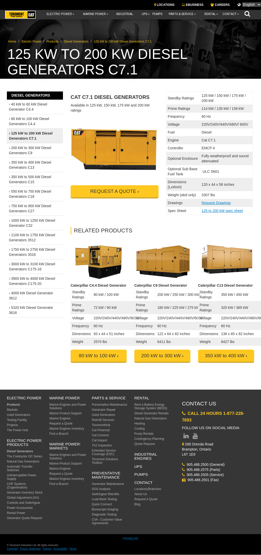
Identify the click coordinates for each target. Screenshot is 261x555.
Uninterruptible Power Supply (21, 477)
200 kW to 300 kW (161, 355)
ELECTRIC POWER (24, 398)
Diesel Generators (76, 41)
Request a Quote (61, 423)
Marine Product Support (65, 413)
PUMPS (141, 474)
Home (12, 41)
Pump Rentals (143, 433)
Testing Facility (17, 420)
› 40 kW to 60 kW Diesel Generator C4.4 (28, 106)
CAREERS (220, 5)
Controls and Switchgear (23, 503)
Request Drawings (216, 203)
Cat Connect (100, 435)
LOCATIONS (164, 5)
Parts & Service (181, 14)
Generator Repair (103, 410)
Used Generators (18, 415)
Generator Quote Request (24, 518)
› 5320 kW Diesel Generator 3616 (31, 310)
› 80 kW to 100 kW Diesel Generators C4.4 (29, 121)
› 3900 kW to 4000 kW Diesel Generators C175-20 (32, 281)
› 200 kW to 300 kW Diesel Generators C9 (30, 150)
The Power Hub (17, 430)
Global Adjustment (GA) (23, 497)
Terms (73, 548)
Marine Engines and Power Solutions (67, 406)
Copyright (12, 548)
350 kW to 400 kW (224, 355)
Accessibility (60, 548)
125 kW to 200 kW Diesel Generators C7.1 (123, 41)
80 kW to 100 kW (97, 355)
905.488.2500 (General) (203, 465)
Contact (230, 14)
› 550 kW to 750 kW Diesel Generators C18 (30, 194)
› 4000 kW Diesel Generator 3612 (31, 295)
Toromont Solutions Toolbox (105, 461)
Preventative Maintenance (109, 404)
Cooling (139, 428)
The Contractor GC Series (24, 456)
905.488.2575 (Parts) (201, 470)
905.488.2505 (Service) (203, 475)
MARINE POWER (64, 398)
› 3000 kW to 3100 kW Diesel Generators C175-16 (32, 266)
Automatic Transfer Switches (20, 468)
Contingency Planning (149, 439)
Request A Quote (146, 499)
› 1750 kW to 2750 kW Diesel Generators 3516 (32, 252)
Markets (12, 410)
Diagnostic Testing (104, 514)
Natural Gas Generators (23, 461)
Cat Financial (101, 430)
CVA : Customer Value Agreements (107, 521)
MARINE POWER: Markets (65, 446)
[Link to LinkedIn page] (186, 437)
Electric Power (59, 14)
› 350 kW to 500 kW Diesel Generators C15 (30, 179)
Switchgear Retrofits (105, 494)
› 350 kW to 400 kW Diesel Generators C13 (30, 164)
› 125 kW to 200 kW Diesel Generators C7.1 (31, 135)
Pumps (157, 14)
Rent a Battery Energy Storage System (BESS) (150, 406)
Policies (47, 548)
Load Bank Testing (104, 499)
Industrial (124, 14)
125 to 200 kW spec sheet (222, 211)
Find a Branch (59, 433)
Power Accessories (20, 508)
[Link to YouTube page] (195, 437)
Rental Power (16, 513)
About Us (140, 494)
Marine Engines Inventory (66, 428)
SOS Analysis (101, 489)
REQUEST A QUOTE (113, 191)
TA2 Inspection (102, 445)
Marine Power (94, 14)
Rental (210, 14)
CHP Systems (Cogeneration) (17, 485)
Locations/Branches (147, 489)
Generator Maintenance (108, 484)
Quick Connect (102, 504)
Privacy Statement (30, 548)
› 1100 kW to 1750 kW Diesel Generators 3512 (32, 237)
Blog (137, 504)
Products (52, 41)
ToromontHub (101, 425)
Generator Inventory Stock (25, 492)
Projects (12, 425)
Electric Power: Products (24, 442)
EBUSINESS (193, 5)
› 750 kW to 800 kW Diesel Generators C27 (30, 208)
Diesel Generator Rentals (151, 413)
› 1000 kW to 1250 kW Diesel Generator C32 (32, 223)
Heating (139, 423)
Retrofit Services (103, 420)
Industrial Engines (145, 456)
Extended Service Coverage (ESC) (104, 452)
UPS (144, 14)
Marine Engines (60, 418)
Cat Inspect (99, 440)
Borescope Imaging (105, 509)
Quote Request (144, 444)
